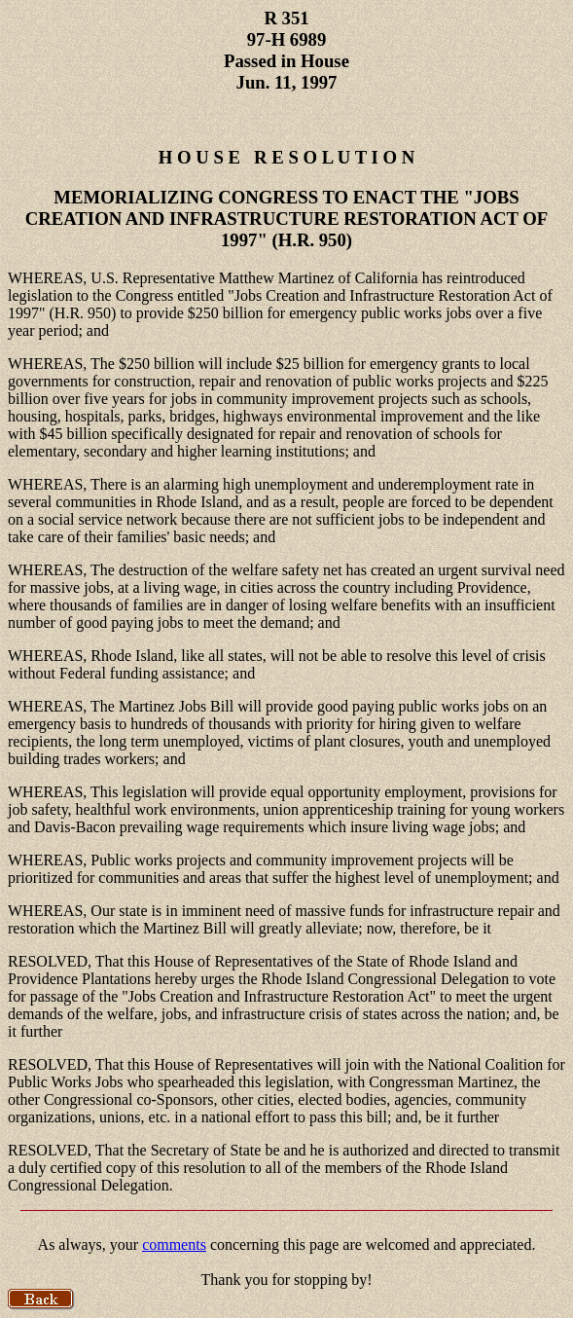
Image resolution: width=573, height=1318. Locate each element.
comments (174, 1244)
